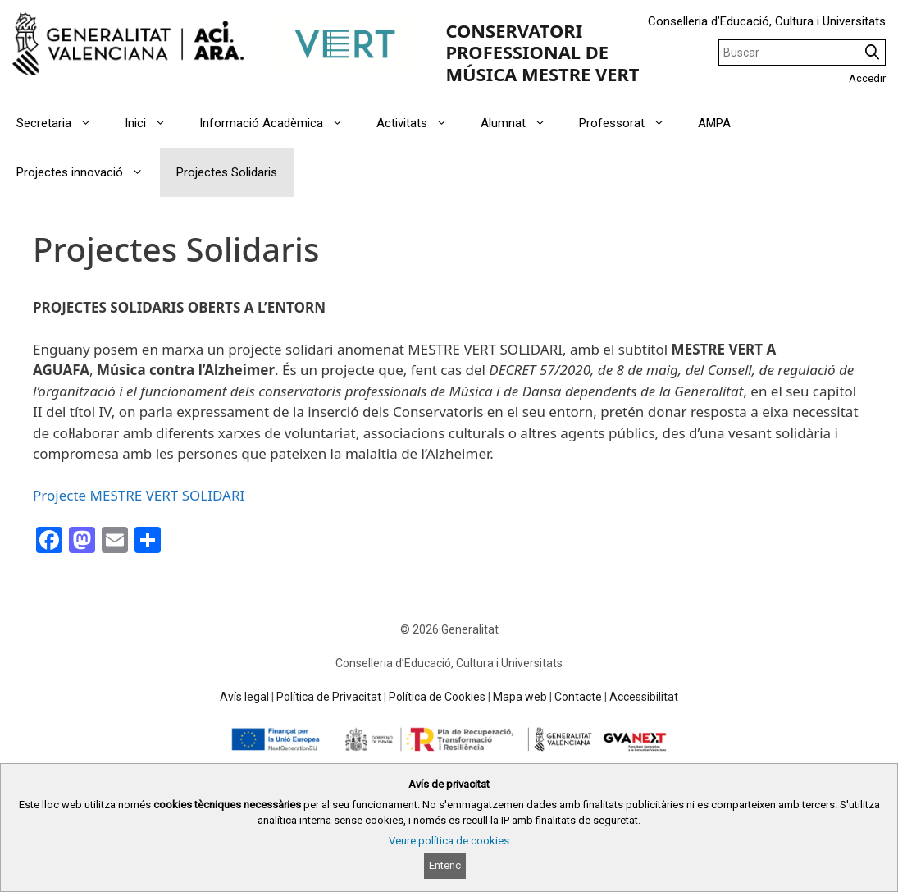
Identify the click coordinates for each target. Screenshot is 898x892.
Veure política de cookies (449, 841)
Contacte (578, 696)
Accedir (867, 78)
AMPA (714, 123)
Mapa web (520, 696)
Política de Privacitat (328, 696)
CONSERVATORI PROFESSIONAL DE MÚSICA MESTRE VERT (542, 52)
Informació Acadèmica (279, 123)
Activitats (420, 123)
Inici (154, 123)
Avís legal (244, 696)
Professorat (630, 123)
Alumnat (522, 123)
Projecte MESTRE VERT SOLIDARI (138, 495)
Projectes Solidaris (226, 172)
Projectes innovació (88, 172)
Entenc (445, 865)
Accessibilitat (643, 696)
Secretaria (62, 123)
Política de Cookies (437, 696)
